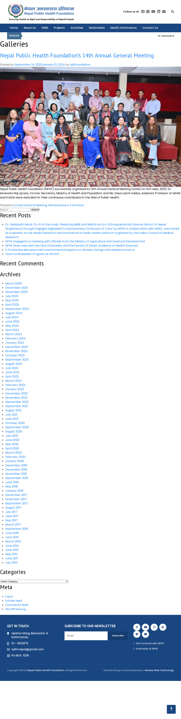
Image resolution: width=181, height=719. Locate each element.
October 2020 (15, 423)
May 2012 (11, 554)
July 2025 (11, 296)
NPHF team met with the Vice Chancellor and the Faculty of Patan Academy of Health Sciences (71, 246)
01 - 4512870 (19, 643)
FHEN (45, 28)
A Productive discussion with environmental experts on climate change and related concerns (70, 250)
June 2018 (12, 482)
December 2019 (16, 465)
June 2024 (12, 321)
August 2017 (13, 508)
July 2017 (11, 512)
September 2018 (16, 478)
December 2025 (16, 288)
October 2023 (15, 355)
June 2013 (12, 550)
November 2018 (16, 474)
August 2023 (13, 364)
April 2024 (12, 330)
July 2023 (11, 368)
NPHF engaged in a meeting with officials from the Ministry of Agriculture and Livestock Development (75, 241)
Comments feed (16, 605)
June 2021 (12, 419)
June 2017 (12, 516)
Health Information (123, 28)
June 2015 (12, 537)
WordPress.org (15, 609)
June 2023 (12, 372)
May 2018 (11, 486)
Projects (59, 28)
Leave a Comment (71, 205)
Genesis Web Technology (159, 670)
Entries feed (13, 601)
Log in (9, 596)
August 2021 (13, 410)
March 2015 (13, 541)
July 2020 (11, 436)
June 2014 (12, 546)
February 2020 (15, 457)
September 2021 (16, 406)
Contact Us (150, 28)
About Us (30, 28)
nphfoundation (80, 65)
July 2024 (11, 317)
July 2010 (11, 563)
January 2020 (14, 461)
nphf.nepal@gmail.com (27, 649)
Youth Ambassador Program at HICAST (32, 254)
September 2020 (17, 427)
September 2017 (16, 503)
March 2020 (13, 453)
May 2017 (11, 520)
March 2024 (13, 334)
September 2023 (17, 360)
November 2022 (16, 398)
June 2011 (11, 558)
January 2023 (14, 389)
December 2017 (16, 495)
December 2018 (16, 470)
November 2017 (16, 499)
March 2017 (13, 525)
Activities (77, 28)
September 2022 (17, 402)
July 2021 (11, 415)
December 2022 (16, 393)
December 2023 (16, 347)
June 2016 (12, 533)
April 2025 (12, 305)
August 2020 (13, 431)
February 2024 (15, 338)
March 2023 (13, 381)
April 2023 (12, 376)
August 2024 (13, 313)
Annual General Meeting (30, 205)
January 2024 (14, 343)
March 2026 (13, 283)
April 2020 (12, 448)
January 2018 (14, 491)
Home (14, 28)
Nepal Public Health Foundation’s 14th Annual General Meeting (77, 55)
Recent (53, 205)
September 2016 (16, 529)
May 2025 (12, 300)
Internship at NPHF (147, 648)
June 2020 (12, 440)
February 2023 (15, 385)
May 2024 (12, 326)
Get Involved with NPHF (150, 643)
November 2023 (16, 351)
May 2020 (12, 444)
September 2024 (17, 309)
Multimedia (97, 28)
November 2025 (16, 292)
